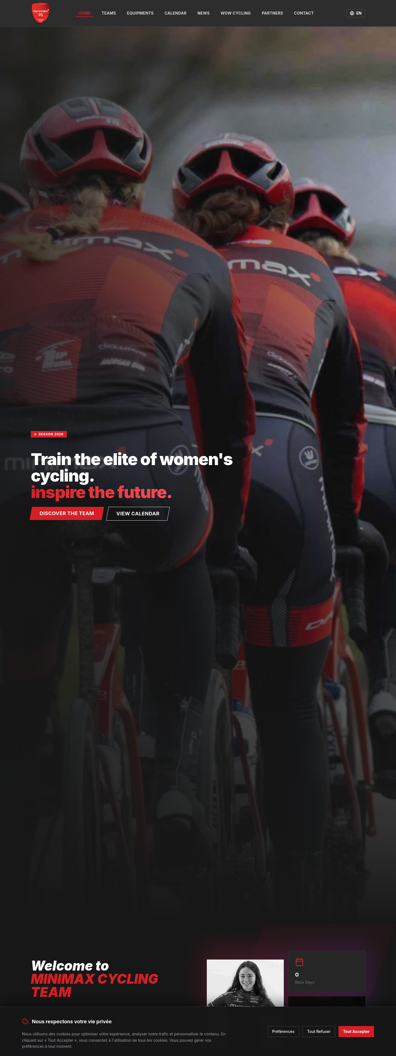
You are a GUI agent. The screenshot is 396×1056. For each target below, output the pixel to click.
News (203, 13)
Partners (272, 13)
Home (84, 14)
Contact (304, 13)
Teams (109, 13)
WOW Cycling (236, 13)
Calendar (175, 13)
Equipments (140, 13)
